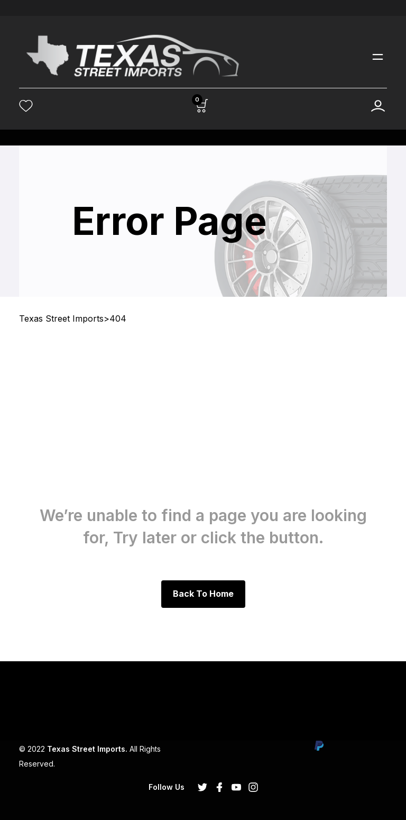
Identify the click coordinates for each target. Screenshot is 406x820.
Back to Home (203, 593)
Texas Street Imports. (87, 748)
